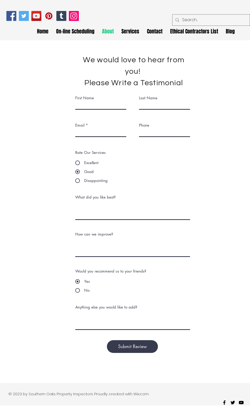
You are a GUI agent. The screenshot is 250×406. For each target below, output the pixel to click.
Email (79, 125)
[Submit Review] (132, 346)
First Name (84, 98)
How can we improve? (94, 234)
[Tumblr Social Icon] (61, 16)
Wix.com (141, 394)
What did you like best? (95, 197)
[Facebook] (11, 16)
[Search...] (210, 20)
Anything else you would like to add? (106, 307)
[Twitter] (24, 16)
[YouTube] (36, 16)
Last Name (148, 98)
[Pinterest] (49, 16)
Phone (144, 125)
